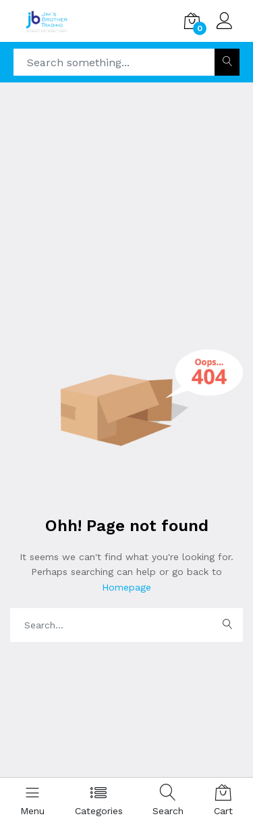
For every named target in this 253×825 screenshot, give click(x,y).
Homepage (126, 587)
